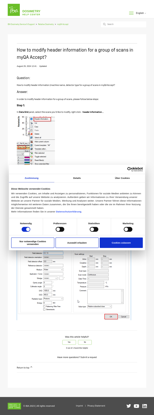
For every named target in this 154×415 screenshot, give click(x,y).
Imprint (79, 406)
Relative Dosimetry (46, 24)
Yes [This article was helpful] (69, 342)
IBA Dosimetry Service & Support (21, 24)
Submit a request (88, 357)
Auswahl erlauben (77, 242)
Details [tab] (77, 178)
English (141, 13)
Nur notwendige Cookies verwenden (33, 242)
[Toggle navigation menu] (131, 13)
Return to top (25, 367)
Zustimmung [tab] (32, 178)
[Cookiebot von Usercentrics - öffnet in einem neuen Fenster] (129, 169)
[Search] (123, 24)
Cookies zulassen (121, 242)
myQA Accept (62, 24)
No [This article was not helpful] (85, 342)
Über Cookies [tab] (122, 178)
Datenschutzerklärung (68, 211)
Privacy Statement (96, 406)
